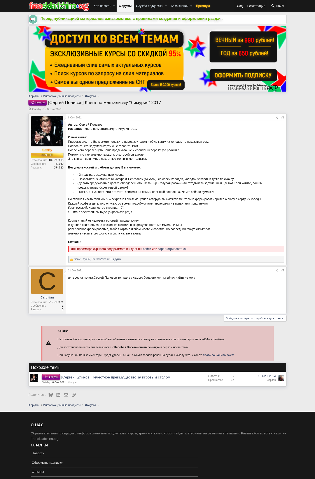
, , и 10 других (97, 259)
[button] (114, 6)
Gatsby (36, 109)
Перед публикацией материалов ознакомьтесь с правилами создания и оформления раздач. (131, 18)
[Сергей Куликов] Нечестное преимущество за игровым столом (115, 377)
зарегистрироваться (172, 249)
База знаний (179, 6)
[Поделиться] (277, 117)
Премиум (203, 6)
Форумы (125, 6)
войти (147, 249)
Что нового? (102, 6)
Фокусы (72, 382)
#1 (282, 117)
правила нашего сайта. (219, 355)
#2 (282, 270)
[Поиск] (278, 6)
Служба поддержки (149, 6)
